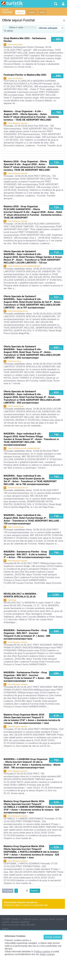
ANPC (5, 929)
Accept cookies (53, 937)
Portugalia (5, 10)
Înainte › (35, 890)
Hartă (42, 12)
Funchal (7, 12)
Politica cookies (42, 951)
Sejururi (20, 12)
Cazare (31, 12)
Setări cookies (47, 954)
